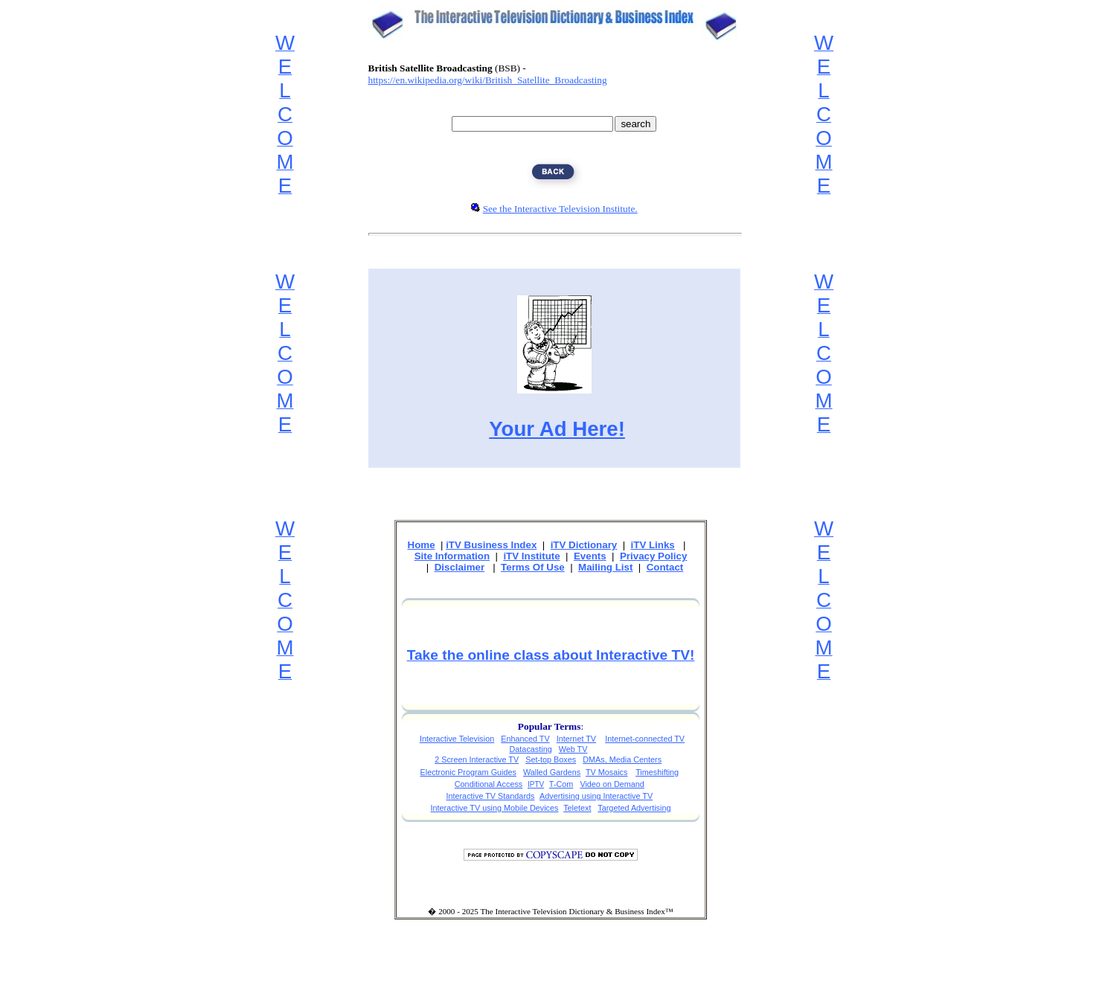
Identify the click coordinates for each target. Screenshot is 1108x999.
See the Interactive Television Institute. (560, 208)
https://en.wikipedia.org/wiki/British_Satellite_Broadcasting (487, 80)
